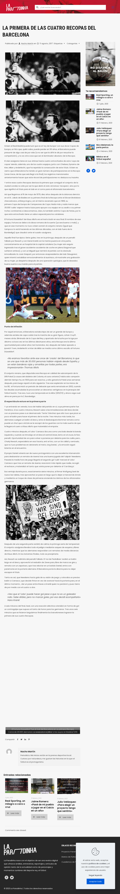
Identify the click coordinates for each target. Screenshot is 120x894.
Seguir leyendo (95, 875)
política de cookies (97, 863)
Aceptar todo (95, 881)
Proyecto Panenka (70, 851)
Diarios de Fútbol (69, 856)
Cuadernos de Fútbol (71, 862)
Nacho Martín (27, 43)
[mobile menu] (113, 7)
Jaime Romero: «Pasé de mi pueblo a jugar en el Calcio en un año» (42, 806)
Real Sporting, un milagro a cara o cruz (15, 804)
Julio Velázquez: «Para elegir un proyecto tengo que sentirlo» (66, 806)
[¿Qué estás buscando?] (70, 7)
